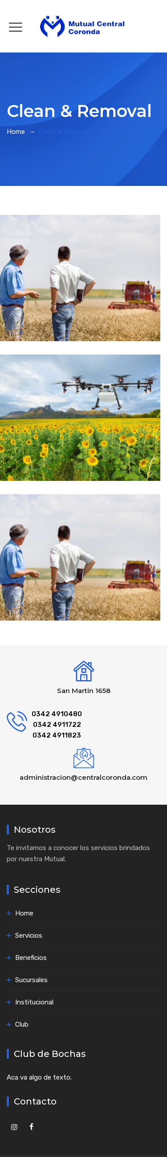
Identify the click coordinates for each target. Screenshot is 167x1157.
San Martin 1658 (83, 690)
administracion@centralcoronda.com (83, 777)
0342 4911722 (57, 725)
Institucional (34, 1002)
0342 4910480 (57, 714)
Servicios (28, 935)
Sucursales (31, 980)
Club (22, 1024)
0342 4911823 (57, 735)
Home (16, 132)
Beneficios (31, 958)
